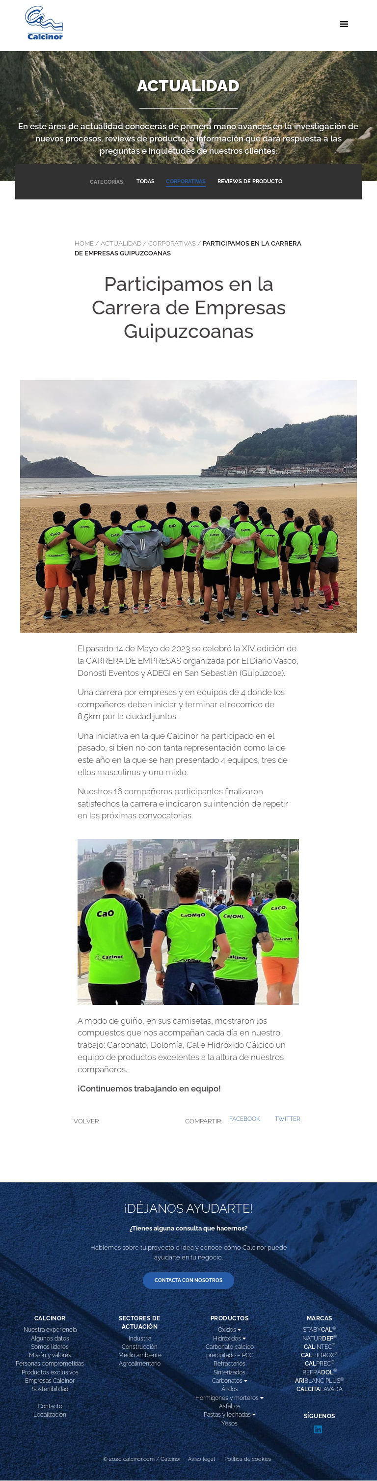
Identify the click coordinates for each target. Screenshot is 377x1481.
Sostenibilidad (50, 1389)
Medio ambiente (140, 1355)
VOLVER (86, 1121)
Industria (140, 1338)
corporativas (172, 243)
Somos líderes (50, 1346)
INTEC (319, 1346)
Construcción (140, 1346)
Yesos (229, 1423)
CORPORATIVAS (186, 181)
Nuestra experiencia (50, 1330)
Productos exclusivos (50, 1372)
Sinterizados (229, 1372)
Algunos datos (50, 1338)
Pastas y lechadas (230, 1415)
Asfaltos (230, 1406)
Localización (49, 1415)
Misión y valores (50, 1355)
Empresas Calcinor (50, 1381)
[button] (245, 1119)
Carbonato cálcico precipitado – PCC (230, 1351)
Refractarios (229, 1364)
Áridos (229, 1389)
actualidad (121, 243)
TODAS (145, 181)
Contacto (50, 1406)
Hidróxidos (229, 1338)
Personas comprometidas (50, 1364)
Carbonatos (229, 1381)
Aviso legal (201, 1459)
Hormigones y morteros (229, 1398)
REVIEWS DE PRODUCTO (250, 181)
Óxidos (229, 1330)
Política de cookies (247, 1459)
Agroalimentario (140, 1364)
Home (84, 243)
